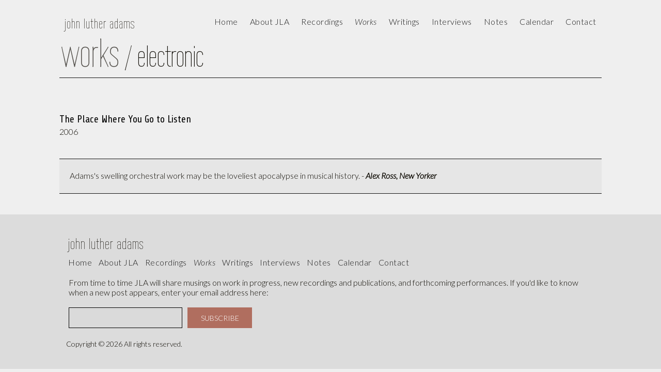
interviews (280, 262)
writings (237, 262)
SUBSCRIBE (220, 318)
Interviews (452, 21)
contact (580, 21)
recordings (166, 262)
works (205, 262)
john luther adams (100, 24)
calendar (537, 21)
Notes (319, 262)
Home (226, 21)
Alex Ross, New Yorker (401, 175)
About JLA (270, 21)
